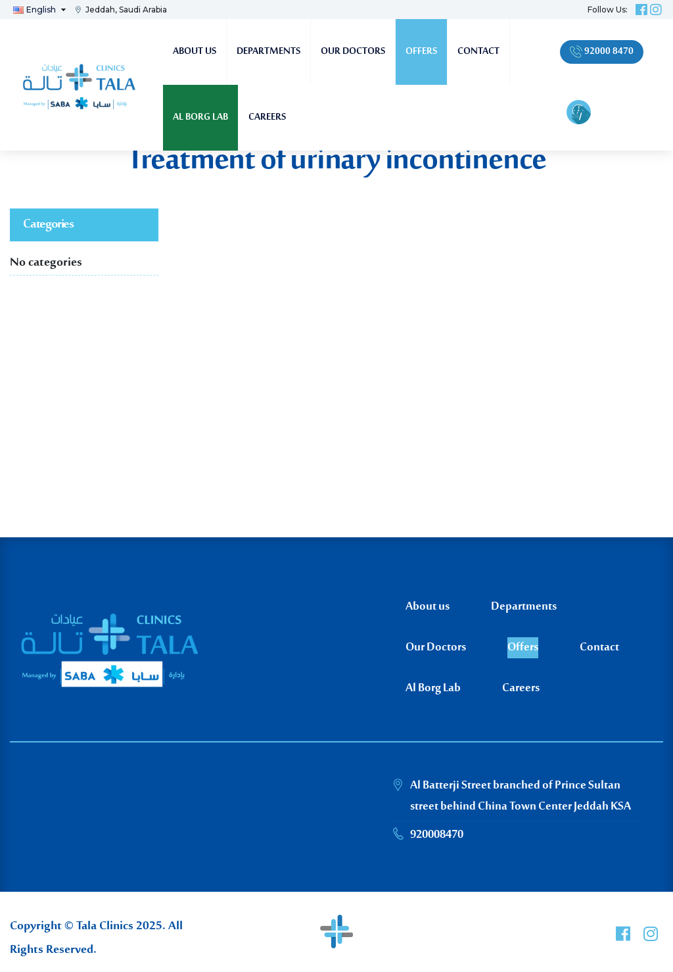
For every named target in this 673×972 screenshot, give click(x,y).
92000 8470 (602, 52)
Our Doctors (353, 52)
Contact (478, 52)
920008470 (436, 835)
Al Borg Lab (200, 117)
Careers (267, 117)
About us (194, 52)
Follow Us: (608, 9)
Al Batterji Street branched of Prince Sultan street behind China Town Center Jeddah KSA (520, 796)
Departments (268, 52)
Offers (421, 52)
